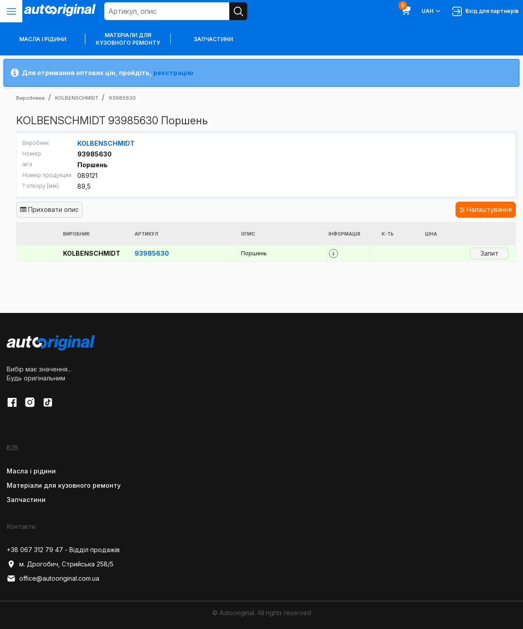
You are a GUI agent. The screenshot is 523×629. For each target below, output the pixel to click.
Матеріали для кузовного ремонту (128, 39)
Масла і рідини (31, 471)
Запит (489, 253)
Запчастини (213, 39)
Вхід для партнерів (485, 11)
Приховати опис (49, 209)
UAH (432, 11)
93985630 (152, 253)
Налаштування (486, 209)
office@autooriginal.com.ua (53, 578)
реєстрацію (173, 72)
